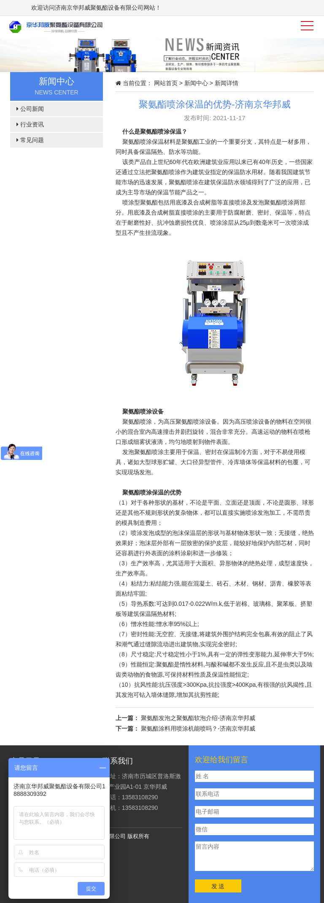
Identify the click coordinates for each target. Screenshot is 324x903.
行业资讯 (30, 124)
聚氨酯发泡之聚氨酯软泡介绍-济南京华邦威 (198, 718)
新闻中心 (196, 83)
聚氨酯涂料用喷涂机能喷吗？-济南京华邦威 (198, 728)
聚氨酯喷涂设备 (143, 411)
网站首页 (166, 83)
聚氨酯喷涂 (155, 131)
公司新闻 (30, 108)
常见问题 (30, 140)
